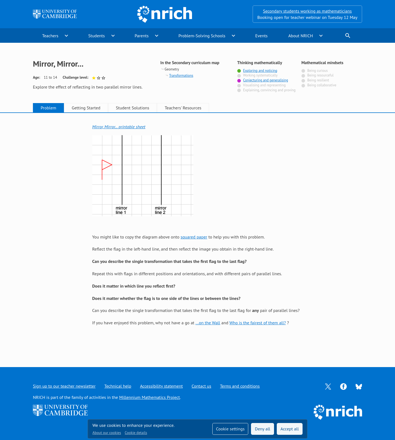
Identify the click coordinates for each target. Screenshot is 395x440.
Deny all (262, 429)
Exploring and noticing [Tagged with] (260, 70)
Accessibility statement (161, 386)
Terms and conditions (240, 386)
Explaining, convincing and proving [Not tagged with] (269, 90)
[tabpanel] (197, 234)
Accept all (290, 429)
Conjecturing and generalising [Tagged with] (265, 80)
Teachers (50, 35)
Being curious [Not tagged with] (317, 70)
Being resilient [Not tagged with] (318, 80)
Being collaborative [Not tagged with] (321, 85)
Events (261, 35)
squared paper (193, 237)
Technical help (117, 386)
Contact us (201, 386)
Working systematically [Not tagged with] (260, 75)
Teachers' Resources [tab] (183, 107)
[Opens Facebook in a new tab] (343, 386)
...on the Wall (208, 322)
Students (96, 35)
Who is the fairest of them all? (257, 322)
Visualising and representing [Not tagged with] (264, 85)
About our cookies (106, 432)
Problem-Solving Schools (202, 35)
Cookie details (136, 432)
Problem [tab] (48, 107)
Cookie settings (230, 429)
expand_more (66, 35)
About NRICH (300, 35)
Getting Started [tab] (86, 107)
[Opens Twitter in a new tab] (328, 386)
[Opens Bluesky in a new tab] (359, 386)
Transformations (181, 75)
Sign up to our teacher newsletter (64, 386)
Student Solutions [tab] (132, 107)
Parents (142, 35)
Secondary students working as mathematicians (307, 11)
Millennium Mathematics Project (149, 397)
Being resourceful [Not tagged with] (320, 75)
